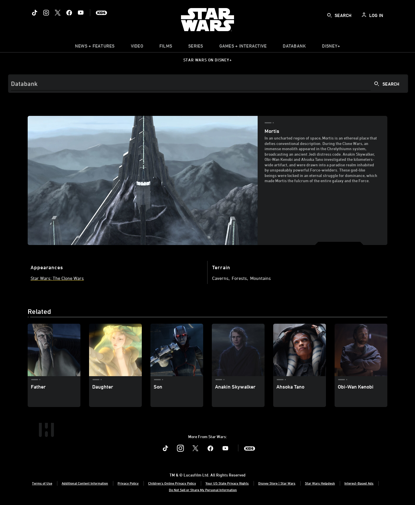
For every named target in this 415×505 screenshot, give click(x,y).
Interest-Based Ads (358, 483)
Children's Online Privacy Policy (172, 483)
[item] (95, 47)
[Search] (208, 83)
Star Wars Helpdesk (320, 483)
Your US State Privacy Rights (227, 483)
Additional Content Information (85, 483)
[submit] (329, 15)
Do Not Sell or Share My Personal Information (203, 490)
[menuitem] (137, 47)
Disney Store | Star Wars (276, 483)
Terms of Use (42, 483)
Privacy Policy (128, 483)
